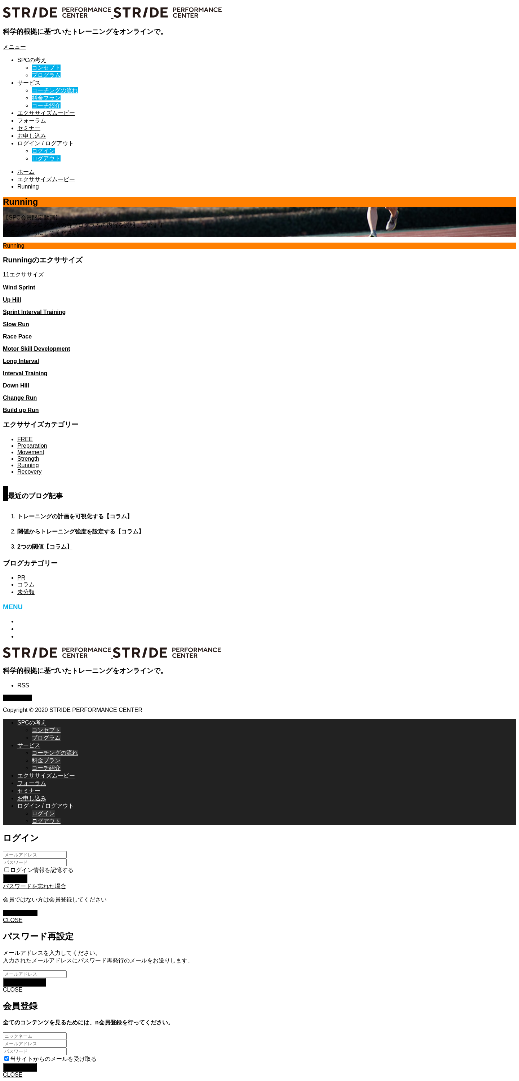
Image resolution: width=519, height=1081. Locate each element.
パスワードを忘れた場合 (34, 886)
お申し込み (31, 136)
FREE (25, 439)
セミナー (28, 128)
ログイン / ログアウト (45, 143)
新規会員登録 (20, 913)
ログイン (43, 151)
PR (21, 578)
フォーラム (31, 121)
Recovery (29, 472)
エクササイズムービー (46, 113)
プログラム (46, 75)
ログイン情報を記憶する (39, 870)
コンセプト (46, 68)
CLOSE (12, 920)
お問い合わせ (34, 629)
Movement (30, 452)
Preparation (32, 446)
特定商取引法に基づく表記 (51, 621)
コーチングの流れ (55, 90)
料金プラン (46, 98)
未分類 (26, 592)
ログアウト (46, 158)
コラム (26, 584)
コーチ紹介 (46, 105)
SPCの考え (31, 60)
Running (28, 465)
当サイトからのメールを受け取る (50, 1059)
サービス (28, 83)
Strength (28, 459)
